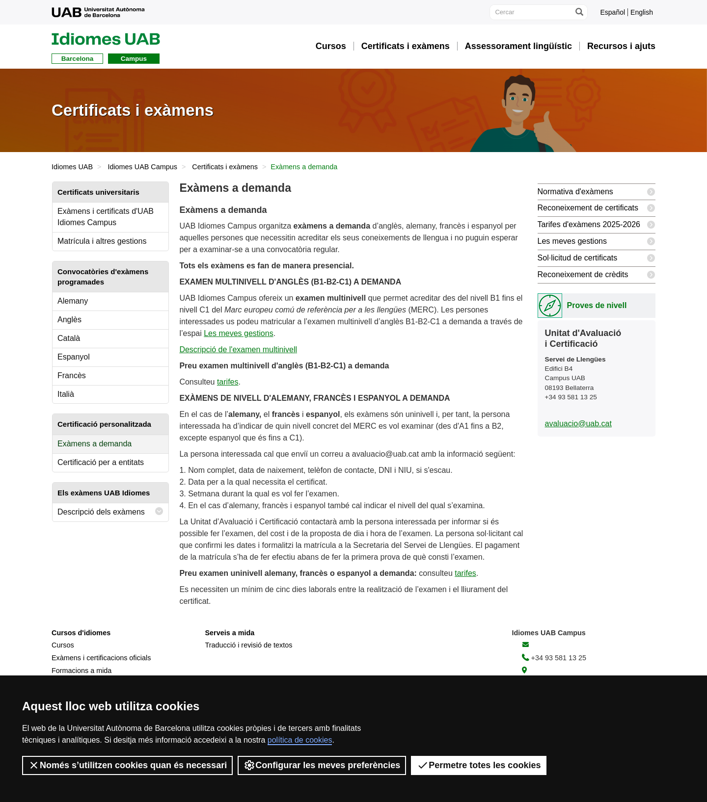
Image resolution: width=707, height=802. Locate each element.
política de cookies (300, 740)
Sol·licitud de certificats (596, 258)
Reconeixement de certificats (596, 208)
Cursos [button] (331, 46)
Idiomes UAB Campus (142, 167)
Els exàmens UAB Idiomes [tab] (103, 493)
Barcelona (77, 58)
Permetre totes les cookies (479, 765)
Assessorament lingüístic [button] (518, 46)
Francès (71, 375)
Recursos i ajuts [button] (621, 46)
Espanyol (73, 357)
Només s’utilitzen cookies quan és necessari (127, 765)
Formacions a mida (81, 670)
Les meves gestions (238, 333)
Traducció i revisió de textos (249, 645)
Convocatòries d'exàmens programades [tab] (102, 276)
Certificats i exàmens (225, 167)
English (641, 12)
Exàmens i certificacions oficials (101, 658)
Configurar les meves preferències (322, 765)
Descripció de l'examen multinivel (237, 349)
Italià (65, 394)
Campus (134, 58)
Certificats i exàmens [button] (405, 46)
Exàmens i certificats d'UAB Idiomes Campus (105, 217)
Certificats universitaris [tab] (98, 192)
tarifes (228, 382)
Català (68, 338)
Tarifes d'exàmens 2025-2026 (596, 225)
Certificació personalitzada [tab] (104, 424)
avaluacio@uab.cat (578, 423)
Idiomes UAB (72, 167)
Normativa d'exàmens (596, 192)
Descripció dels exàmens (110, 511)
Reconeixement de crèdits (596, 275)
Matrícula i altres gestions (101, 241)
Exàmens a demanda (94, 444)
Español (612, 12)
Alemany (72, 301)
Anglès (69, 319)
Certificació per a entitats (100, 462)
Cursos (63, 645)
